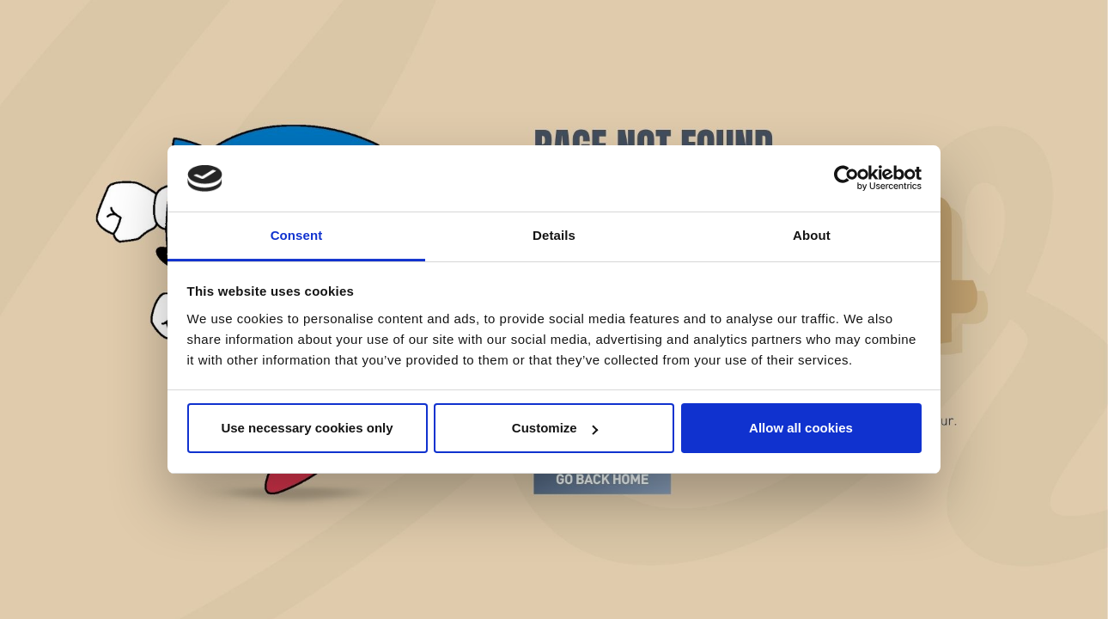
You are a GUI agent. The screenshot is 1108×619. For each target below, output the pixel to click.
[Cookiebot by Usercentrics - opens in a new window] (846, 179)
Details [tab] (554, 235)
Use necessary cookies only (307, 427)
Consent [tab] (297, 235)
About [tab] (812, 235)
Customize (555, 427)
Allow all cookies (801, 427)
